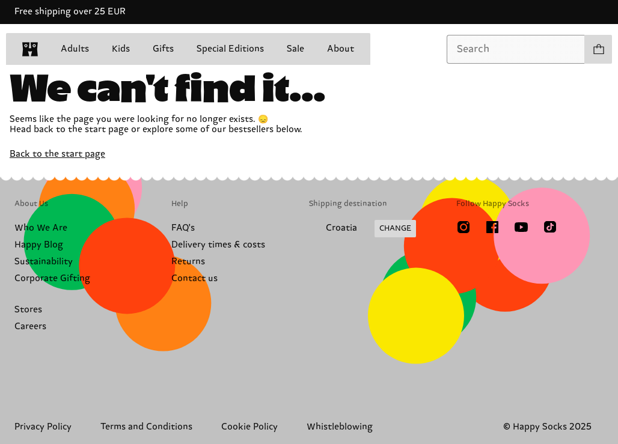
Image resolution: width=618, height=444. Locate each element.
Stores (28, 310)
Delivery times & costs (218, 245)
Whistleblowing (340, 427)
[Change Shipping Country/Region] (362, 229)
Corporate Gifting (52, 278)
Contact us (194, 278)
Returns (188, 262)
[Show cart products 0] (598, 49)
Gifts (163, 49)
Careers (30, 326)
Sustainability (43, 262)
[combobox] (516, 49)
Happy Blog (38, 245)
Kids (121, 49)
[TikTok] (550, 227)
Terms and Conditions (146, 427)
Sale (295, 49)
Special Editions (230, 49)
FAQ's (183, 228)
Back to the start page (57, 154)
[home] (30, 49)
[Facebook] (492, 227)
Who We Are (40, 228)
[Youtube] (521, 227)
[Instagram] (463, 227)
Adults (75, 49)
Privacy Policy (43, 427)
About (340, 49)
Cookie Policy (249, 427)
